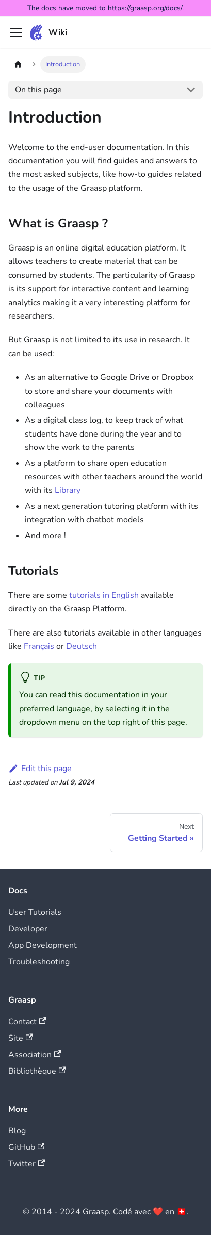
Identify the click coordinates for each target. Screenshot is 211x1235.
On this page (38, 89)
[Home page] (18, 64)
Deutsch (81, 646)
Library (67, 490)
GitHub (26, 1147)
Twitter (26, 1164)
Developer (27, 928)
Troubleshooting (39, 961)
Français (39, 646)
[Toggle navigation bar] (16, 32)
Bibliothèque (37, 1071)
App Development (42, 945)
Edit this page (40, 768)
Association (34, 1054)
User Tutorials (34, 912)
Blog (17, 1131)
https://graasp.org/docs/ (145, 8)
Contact (27, 1021)
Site (20, 1038)
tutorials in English (104, 595)
